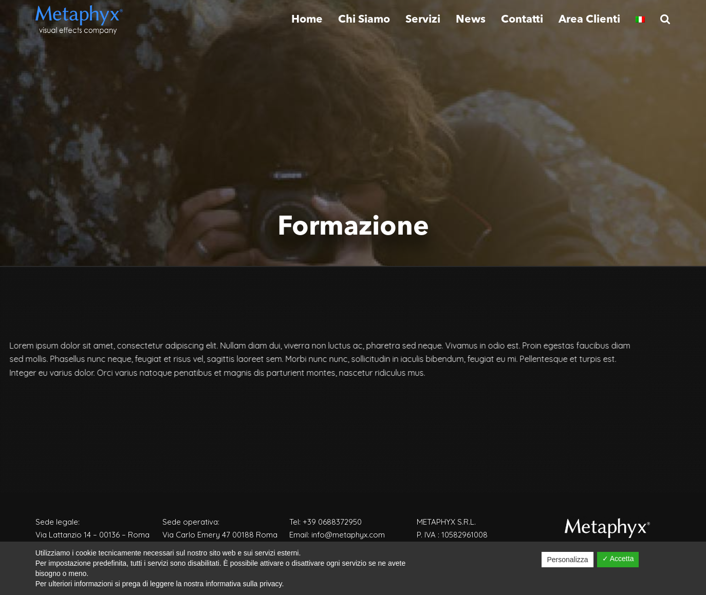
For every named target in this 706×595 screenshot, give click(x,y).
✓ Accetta (618, 558)
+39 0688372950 (332, 522)
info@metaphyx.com (348, 535)
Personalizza (567, 559)
